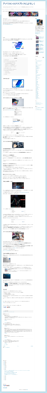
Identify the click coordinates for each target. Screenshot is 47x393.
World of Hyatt (7, 71)
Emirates (37, 96)
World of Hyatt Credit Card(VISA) (23, 192)
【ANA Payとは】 (6, 59)
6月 (4, 376)
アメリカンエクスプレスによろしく (19, 3)
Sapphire (37, 72)
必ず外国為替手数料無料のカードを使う (10, 63)
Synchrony (37, 97)
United (36, 83)
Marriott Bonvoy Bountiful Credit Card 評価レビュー (10, 373)
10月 (5, 367)
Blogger (27, 389)
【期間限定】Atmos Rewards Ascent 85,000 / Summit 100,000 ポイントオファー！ (41, 49)
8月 (4, 369)
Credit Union (37, 95)
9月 (4, 368)
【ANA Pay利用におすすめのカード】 (9, 70)
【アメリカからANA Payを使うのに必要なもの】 (10, 69)
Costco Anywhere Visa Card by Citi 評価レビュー (41, 52)
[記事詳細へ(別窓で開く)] (18, 270)
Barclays (37, 82)
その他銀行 (37, 93)
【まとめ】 (5, 74)
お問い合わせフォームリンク (39, 103)
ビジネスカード (38, 67)
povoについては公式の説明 (6, 250)
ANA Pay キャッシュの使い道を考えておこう (11, 65)
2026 (4, 361)
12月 (5, 365)
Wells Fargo (37, 89)
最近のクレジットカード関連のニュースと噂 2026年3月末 (41, 41)
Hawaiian (37, 79)
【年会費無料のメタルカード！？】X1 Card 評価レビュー (11, 374)
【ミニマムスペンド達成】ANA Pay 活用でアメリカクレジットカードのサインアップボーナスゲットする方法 (17, 370)
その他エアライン (38, 87)
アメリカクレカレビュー (39, 61)
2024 (4, 363)
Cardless (37, 88)
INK (36, 73)
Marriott (37, 71)
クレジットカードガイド (39, 64)
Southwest (37, 86)
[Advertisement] (18, 31)
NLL (36, 80)
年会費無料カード (38, 68)
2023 (4, 364)
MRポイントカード (38, 65)
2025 (4, 362)
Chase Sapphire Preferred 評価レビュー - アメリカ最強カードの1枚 (41, 45)
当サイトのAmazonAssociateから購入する (8, 24)
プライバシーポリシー (38, 104)
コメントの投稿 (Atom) (7, 347)
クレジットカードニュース (39, 60)
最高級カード (37, 66)
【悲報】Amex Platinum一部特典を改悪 (8, 371)
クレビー (6, 322)
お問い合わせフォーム (37, 33)
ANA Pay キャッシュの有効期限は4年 (10, 64)
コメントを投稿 (5, 344)
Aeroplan (37, 94)
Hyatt (36, 90)
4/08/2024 (6, 320)
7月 (4, 375)
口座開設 (37, 81)
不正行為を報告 (5, 387)
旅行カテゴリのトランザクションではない (11, 66)
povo (3, 245)
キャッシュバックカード (39, 74)
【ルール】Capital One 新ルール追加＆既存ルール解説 (10, 372)
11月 (5, 366)
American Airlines (38, 75)
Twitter (4, 302)
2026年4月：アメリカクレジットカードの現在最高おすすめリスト (41, 38)
